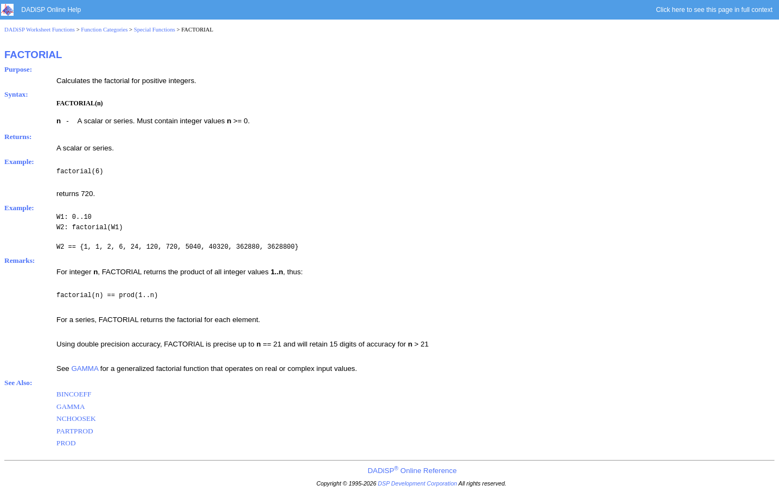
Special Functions (154, 30)
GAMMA (84, 368)
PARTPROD (74, 431)
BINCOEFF (73, 394)
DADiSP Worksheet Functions (39, 30)
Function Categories (104, 30)
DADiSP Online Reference (412, 471)
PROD (66, 443)
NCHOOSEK (76, 418)
